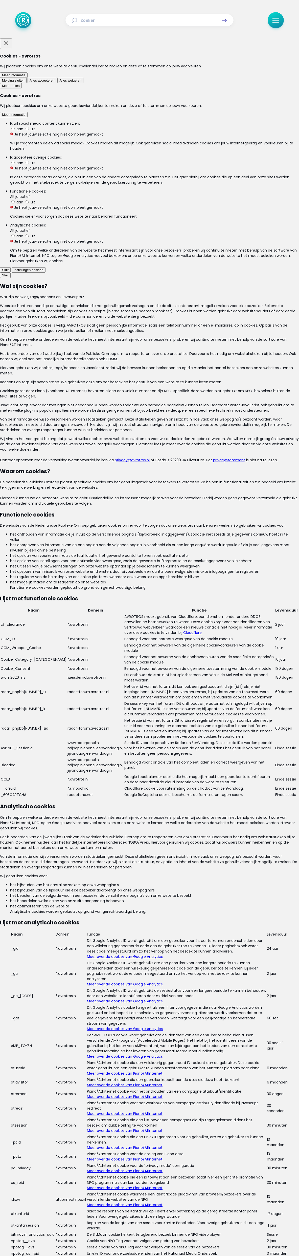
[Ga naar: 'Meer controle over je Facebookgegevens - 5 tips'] (152, 527)
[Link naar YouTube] (166, 1206)
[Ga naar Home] (23, 20)
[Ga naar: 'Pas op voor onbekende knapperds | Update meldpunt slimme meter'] (152, 433)
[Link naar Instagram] (133, 1206)
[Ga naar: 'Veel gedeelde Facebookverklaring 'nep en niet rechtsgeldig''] (152, 905)
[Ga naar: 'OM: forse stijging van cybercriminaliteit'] (152, 858)
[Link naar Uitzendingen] (106, 1176)
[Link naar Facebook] (117, 1206)
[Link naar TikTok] (150, 1206)
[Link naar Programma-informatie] (170, 1176)
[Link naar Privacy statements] (166, 1188)
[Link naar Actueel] (81, 1176)
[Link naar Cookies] (199, 1188)
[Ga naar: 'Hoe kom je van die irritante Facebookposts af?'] (152, 574)
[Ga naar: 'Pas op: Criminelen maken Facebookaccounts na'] (152, 622)
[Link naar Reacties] (133, 1176)
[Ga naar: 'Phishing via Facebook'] (152, 385)
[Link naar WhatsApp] (182, 1206)
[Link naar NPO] (163, 1240)
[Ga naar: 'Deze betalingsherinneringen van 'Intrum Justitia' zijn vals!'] (152, 669)
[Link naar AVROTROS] (136, 1240)
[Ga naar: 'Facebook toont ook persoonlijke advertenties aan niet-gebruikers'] (152, 811)
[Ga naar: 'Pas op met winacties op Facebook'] (152, 763)
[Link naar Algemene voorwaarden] (116, 1188)
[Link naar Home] (63, 1176)
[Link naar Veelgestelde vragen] (220, 1176)
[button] (224, 20)
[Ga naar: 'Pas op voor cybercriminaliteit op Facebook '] (152, 480)
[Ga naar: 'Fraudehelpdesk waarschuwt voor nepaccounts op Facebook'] (152, 716)
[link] (89, 947)
